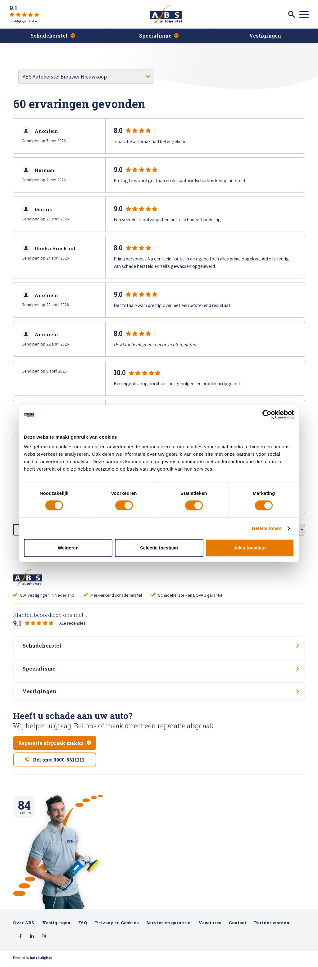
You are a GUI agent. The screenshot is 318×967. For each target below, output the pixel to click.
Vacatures (209, 925)
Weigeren (68, 547)
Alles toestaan (250, 547)
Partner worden (271, 925)
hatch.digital (41, 960)
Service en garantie (168, 925)
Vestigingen (56, 925)
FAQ (82, 925)
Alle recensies (72, 623)
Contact (237, 925)
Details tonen (266, 528)
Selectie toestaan (159, 547)
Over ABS (23, 925)
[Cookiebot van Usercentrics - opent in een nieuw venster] (267, 414)
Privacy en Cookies (117, 925)
